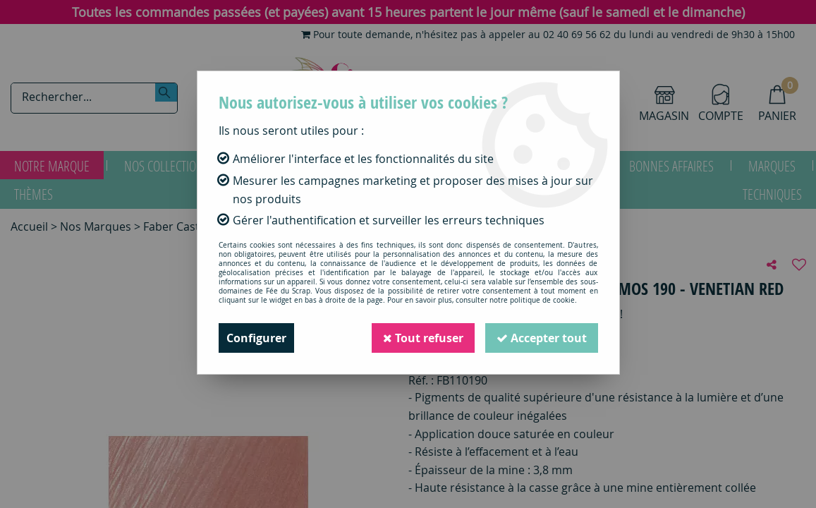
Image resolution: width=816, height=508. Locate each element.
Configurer (256, 338)
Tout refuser (423, 338)
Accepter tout (542, 338)
